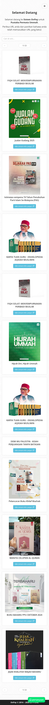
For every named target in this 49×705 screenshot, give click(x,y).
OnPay (13, 702)
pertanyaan (36, 699)
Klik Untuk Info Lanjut (24, 89)
